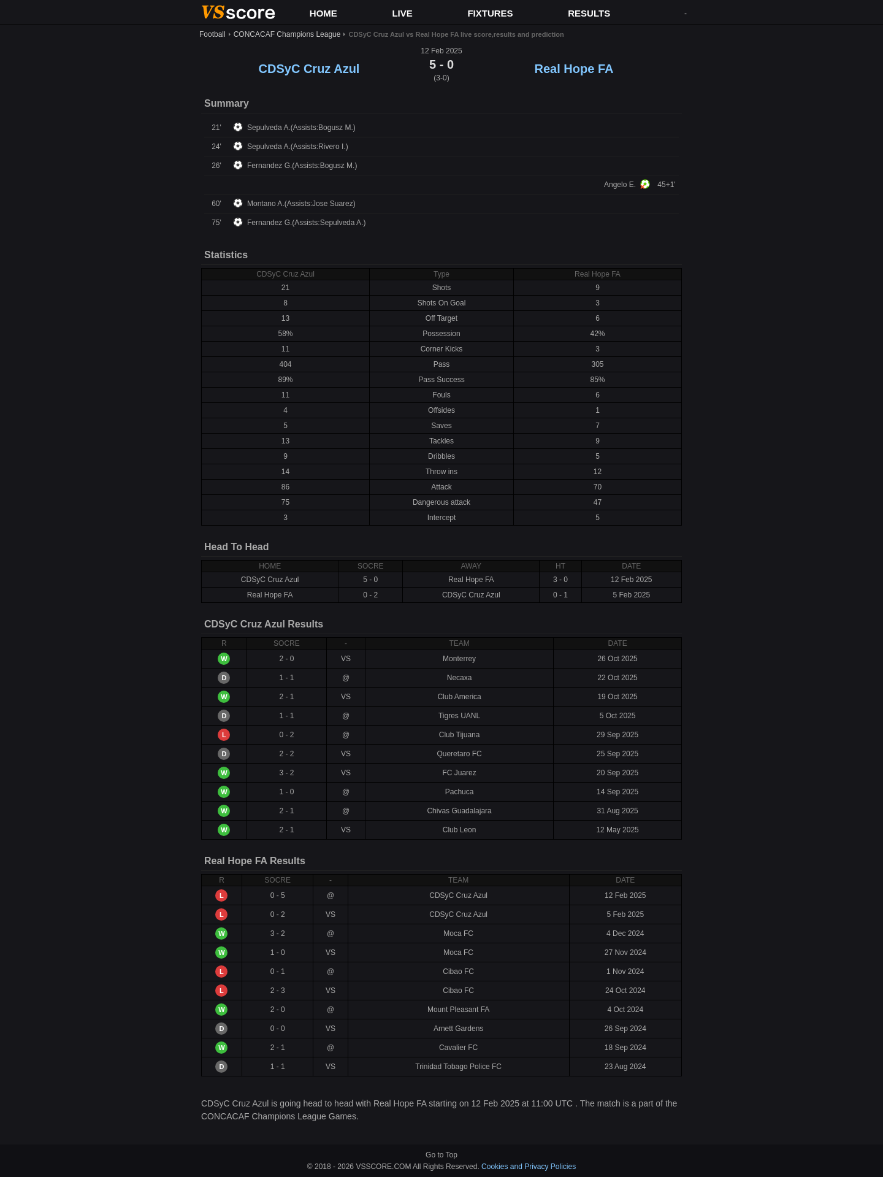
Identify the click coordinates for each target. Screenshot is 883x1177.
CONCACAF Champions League (287, 34)
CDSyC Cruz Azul (309, 68)
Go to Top (441, 1155)
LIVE (402, 13)
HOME (323, 13)
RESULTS (589, 13)
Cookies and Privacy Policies (528, 1166)
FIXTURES (490, 13)
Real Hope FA (574, 68)
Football (212, 34)
